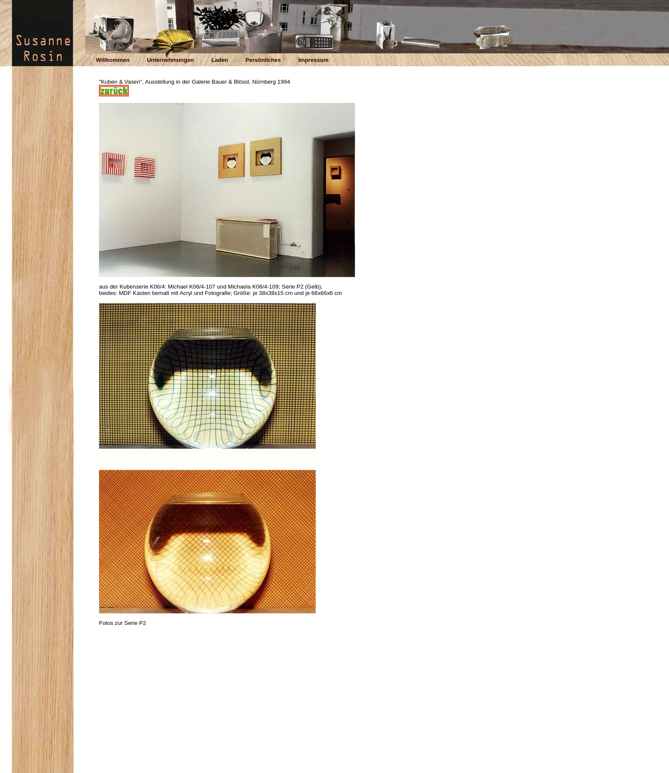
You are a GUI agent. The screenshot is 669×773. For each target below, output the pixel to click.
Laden (219, 60)
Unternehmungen (170, 60)
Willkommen (112, 60)
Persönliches (263, 60)
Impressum (313, 60)
